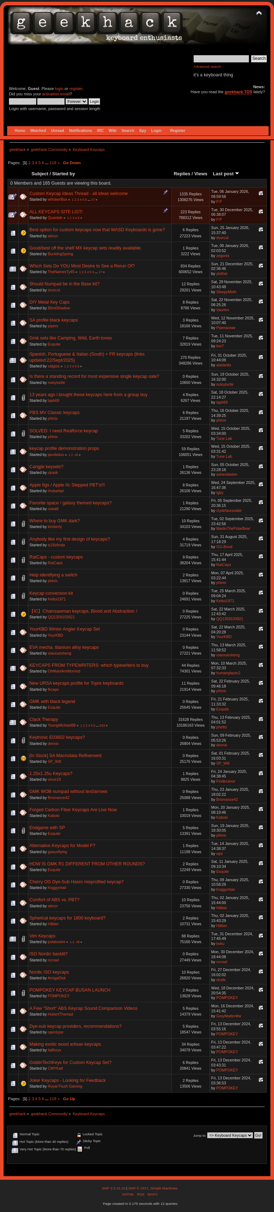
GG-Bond (224, 547)
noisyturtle (56, 382)
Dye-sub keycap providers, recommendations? (75, 1026)
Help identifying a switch (53, 575)
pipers (53, 326)
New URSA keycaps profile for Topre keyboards (76, 683)
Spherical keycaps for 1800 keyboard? (67, 918)
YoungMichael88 (62, 725)
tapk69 (53, 400)
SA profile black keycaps (53, 320)
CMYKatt (55, 1068)
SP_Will (54, 761)
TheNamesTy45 (61, 272)
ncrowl (53, 960)
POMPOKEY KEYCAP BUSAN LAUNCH (69, 990)
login (59, 88)
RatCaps (55, 563)
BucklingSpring (60, 254)
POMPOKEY (59, 996)
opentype (55, 1032)
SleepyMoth (226, 292)
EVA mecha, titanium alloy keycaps (64, 647)
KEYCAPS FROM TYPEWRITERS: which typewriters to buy (88, 665)
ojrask (53, 472)
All (76, 455)
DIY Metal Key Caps (49, 302)
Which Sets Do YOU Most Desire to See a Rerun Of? (82, 265)
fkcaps (53, 689)
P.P (219, 201)
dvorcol (222, 238)
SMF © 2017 (138, 1188)
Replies (182, 173)
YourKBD (55, 635)
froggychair (57, 887)
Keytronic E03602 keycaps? (57, 737)
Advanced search (207, 66)
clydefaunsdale (229, 510)
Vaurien (222, 310)
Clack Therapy (43, 719)
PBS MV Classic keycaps (54, 412)
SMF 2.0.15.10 (114, 1188)
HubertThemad (60, 1014)
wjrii (219, 853)
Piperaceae (226, 327)
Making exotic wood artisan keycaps (65, 1044)
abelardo (223, 365)
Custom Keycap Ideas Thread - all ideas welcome (78, 193)
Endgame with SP (47, 827)
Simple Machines (164, 1188)
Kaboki (53, 815)
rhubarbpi (56, 491)
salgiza (54, 366)
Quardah (55, 217)
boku (220, 943)
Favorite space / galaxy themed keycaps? (70, 502)
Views (201, 173)
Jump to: (200, 1135)
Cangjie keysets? (46, 466)
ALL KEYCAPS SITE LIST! (56, 211)
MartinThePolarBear (233, 528)
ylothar (222, 273)
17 (100, 272)
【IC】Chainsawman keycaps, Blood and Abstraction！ (84, 611)
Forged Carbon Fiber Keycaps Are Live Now (73, 809)
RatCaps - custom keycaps (56, 557)
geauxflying (57, 852)
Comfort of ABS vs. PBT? (54, 899)
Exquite (54, 344)
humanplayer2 (228, 673)
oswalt (53, 509)
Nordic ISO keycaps (49, 972)
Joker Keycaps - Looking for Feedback (67, 1080)
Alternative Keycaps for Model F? (62, 845)
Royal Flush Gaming (65, 1086)
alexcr (53, 236)
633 (102, 725)
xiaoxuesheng (59, 653)
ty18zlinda (56, 545)
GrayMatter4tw (228, 1016)
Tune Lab (224, 438)
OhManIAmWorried (64, 671)
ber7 (220, 346)
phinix (53, 418)
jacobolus (56, 454)
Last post (226, 173)
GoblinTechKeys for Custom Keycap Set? (70, 1062)
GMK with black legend (52, 701)
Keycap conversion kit (51, 593)
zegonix (223, 255)
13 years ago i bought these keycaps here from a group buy (88, 394)
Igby (219, 492)
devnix (53, 743)
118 (52, 163)
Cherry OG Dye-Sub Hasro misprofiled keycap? (76, 881)
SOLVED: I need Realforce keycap (63, 430)
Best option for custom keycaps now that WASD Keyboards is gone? (97, 229)
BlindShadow (59, 308)
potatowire (56, 942)
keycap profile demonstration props (64, 448)
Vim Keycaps (42, 935)
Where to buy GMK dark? (54, 520)
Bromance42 (58, 797)
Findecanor (225, 781)
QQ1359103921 (61, 617)
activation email (56, 94)
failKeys (54, 1050)
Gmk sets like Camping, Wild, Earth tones (70, 338)
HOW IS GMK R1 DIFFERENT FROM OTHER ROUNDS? (87, 863)
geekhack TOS (238, 92)
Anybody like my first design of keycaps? (69, 539)
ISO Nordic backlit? (48, 953)
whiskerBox (57, 199)
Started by (63, 173)
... (47, 163)
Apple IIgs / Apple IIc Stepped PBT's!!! (67, 485)
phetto (221, 727)
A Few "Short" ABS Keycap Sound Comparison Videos (83, 1008)
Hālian (221, 908)
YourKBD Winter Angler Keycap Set (64, 629)
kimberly (55, 526)
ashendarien (226, 474)
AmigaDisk (57, 978)
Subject (40, 173)
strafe (221, 980)
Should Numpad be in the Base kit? (64, 283)
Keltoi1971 (57, 599)
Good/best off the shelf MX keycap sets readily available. (85, 248)
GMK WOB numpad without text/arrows (68, 791)
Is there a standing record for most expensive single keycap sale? (94, 376)
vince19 (54, 779)
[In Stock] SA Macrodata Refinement (65, 755)
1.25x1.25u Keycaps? (50, 773)
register (75, 88)
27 (93, 199)
